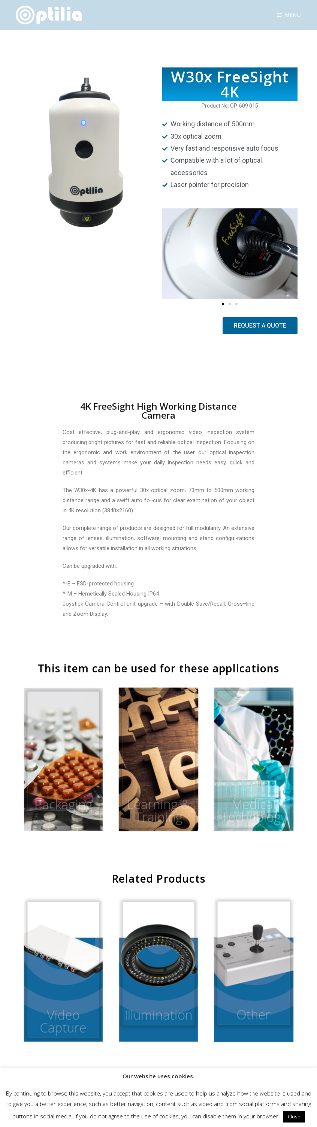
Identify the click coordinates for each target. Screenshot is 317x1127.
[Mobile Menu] (289, 15)
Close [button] (294, 1116)
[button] (223, 304)
